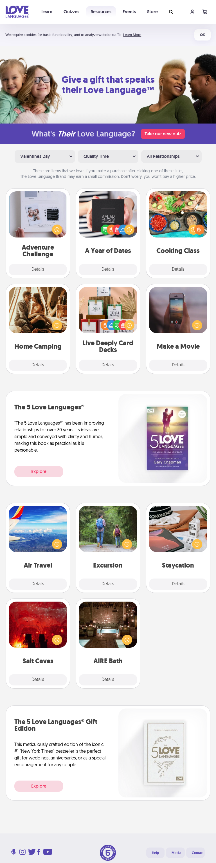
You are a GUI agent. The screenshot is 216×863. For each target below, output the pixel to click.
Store (152, 12)
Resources (101, 12)
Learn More (132, 34)
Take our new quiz (163, 134)
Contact (198, 853)
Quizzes (71, 12)
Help (155, 853)
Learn (46, 12)
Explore (38, 471)
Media (176, 853)
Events (129, 12)
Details (38, 269)
